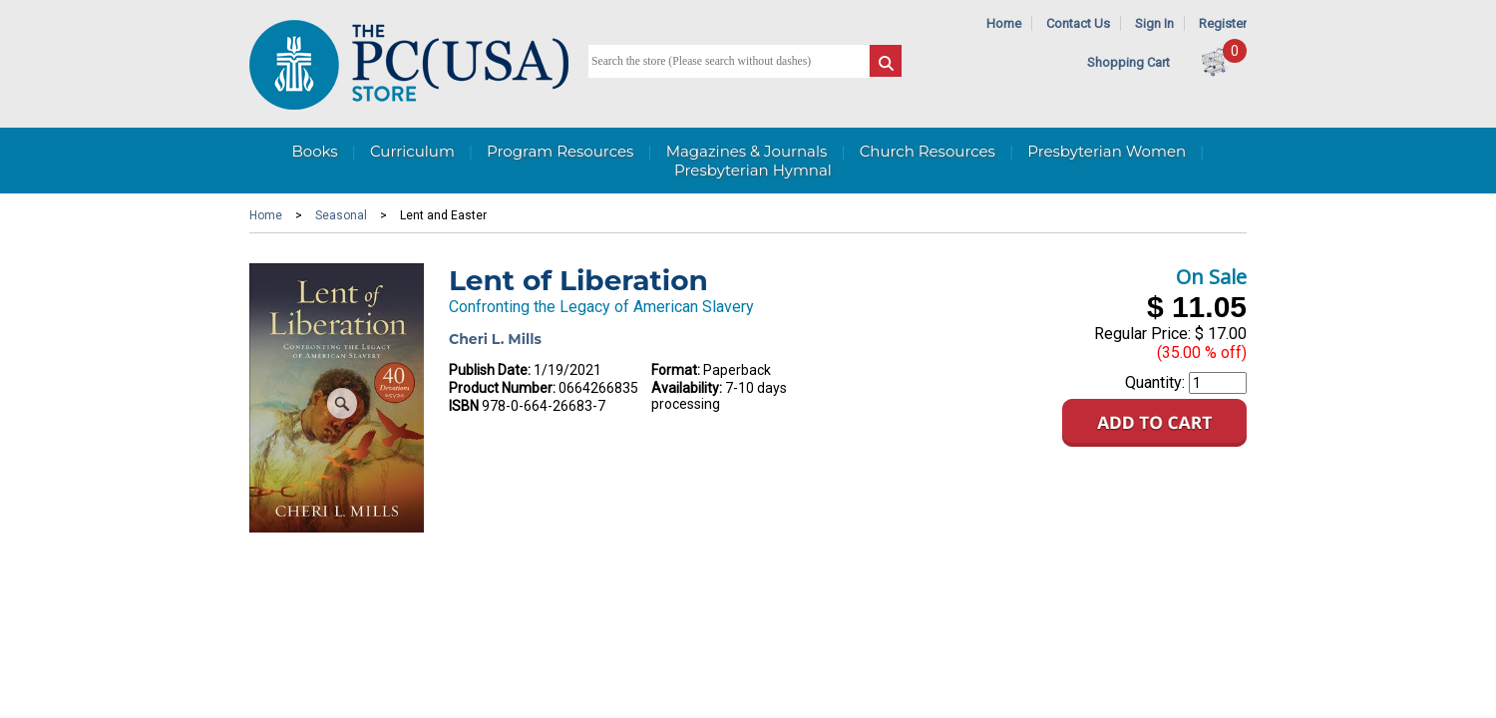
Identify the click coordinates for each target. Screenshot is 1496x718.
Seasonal (341, 215)
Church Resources (927, 151)
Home (1003, 23)
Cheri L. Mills (495, 339)
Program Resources (560, 151)
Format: (675, 370)
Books (314, 151)
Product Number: (502, 388)
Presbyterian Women (1106, 151)
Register (1223, 23)
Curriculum (412, 151)
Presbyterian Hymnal (753, 170)
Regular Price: (1142, 333)
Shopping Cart (1128, 62)
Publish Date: (490, 370)
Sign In (1154, 23)
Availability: (686, 388)
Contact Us (1078, 23)
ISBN (464, 406)
